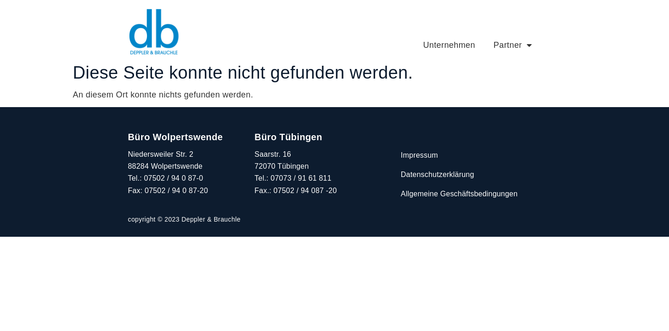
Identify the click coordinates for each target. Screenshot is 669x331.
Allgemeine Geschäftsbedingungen (459, 194)
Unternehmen (449, 45)
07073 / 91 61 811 (300, 178)
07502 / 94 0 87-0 (173, 178)
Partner (513, 45)
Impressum (419, 155)
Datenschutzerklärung (437, 174)
